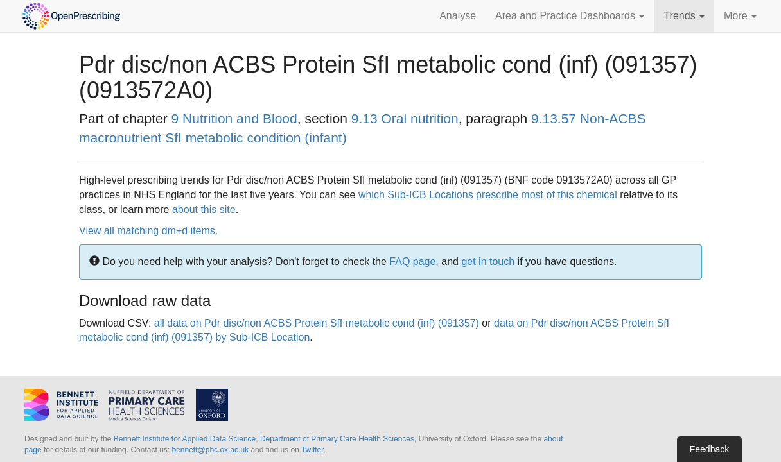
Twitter (312, 449)
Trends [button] (684, 15)
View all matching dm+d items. (148, 230)
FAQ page (412, 261)
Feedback (709, 449)
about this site (204, 209)
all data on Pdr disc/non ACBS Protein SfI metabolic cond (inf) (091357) (316, 323)
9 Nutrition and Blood (234, 118)
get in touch (487, 261)
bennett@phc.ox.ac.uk (210, 449)
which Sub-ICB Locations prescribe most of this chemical (487, 194)
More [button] (740, 15)
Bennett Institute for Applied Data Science (185, 438)
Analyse (457, 15)
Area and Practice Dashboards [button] (569, 15)
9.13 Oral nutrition (405, 118)
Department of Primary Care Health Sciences (337, 438)
